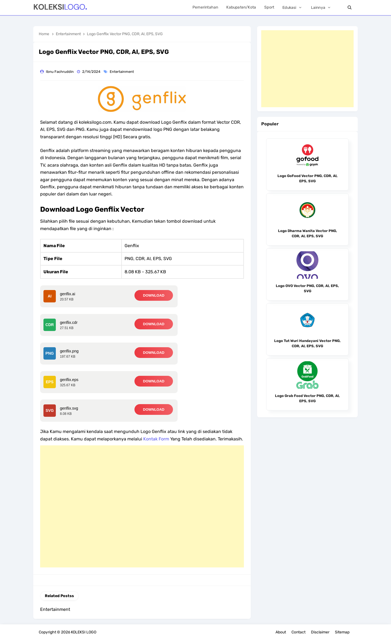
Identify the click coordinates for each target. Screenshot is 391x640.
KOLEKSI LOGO (83, 632)
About (281, 632)
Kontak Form (156, 439)
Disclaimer (320, 632)
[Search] (349, 7)
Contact (298, 632)
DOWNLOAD (153, 295)
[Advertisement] (142, 506)
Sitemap (342, 632)
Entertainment (122, 72)
